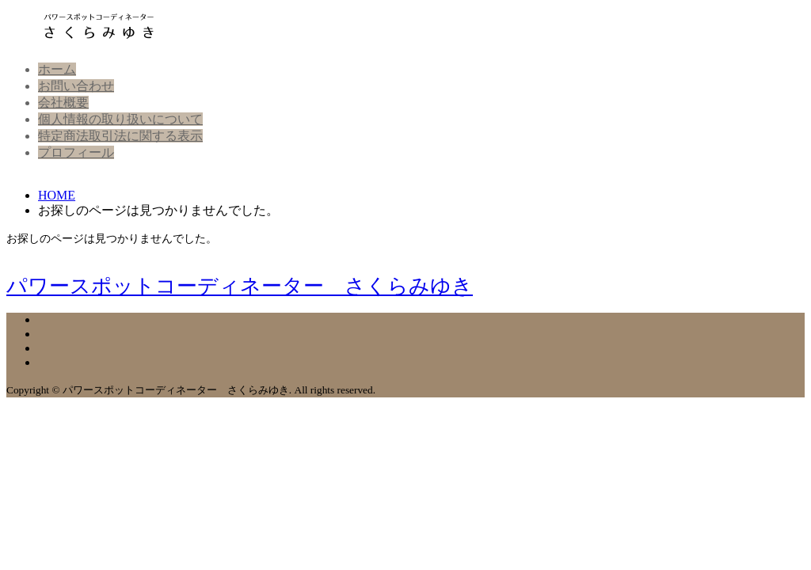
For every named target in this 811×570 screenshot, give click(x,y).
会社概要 (63, 102)
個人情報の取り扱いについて (120, 119)
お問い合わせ (76, 86)
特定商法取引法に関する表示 (120, 135)
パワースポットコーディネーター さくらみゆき (239, 286)
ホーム (57, 69)
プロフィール (76, 152)
